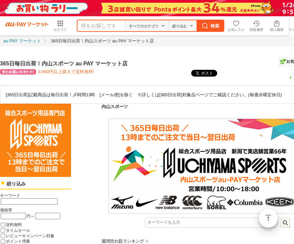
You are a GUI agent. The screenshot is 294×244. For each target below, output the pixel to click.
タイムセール (18, 230)
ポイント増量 (18, 241)
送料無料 (14, 224)
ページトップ (268, 218)
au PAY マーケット (22, 40)
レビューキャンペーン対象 (30, 235)
